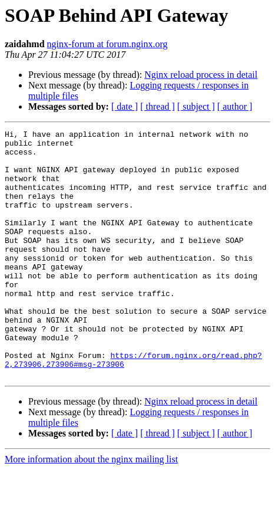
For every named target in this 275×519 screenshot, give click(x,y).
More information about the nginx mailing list (91, 509)
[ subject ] (196, 106)
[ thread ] (157, 106)
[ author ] (235, 106)
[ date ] (124, 106)
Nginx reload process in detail (200, 75)
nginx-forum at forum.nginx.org (107, 44)
